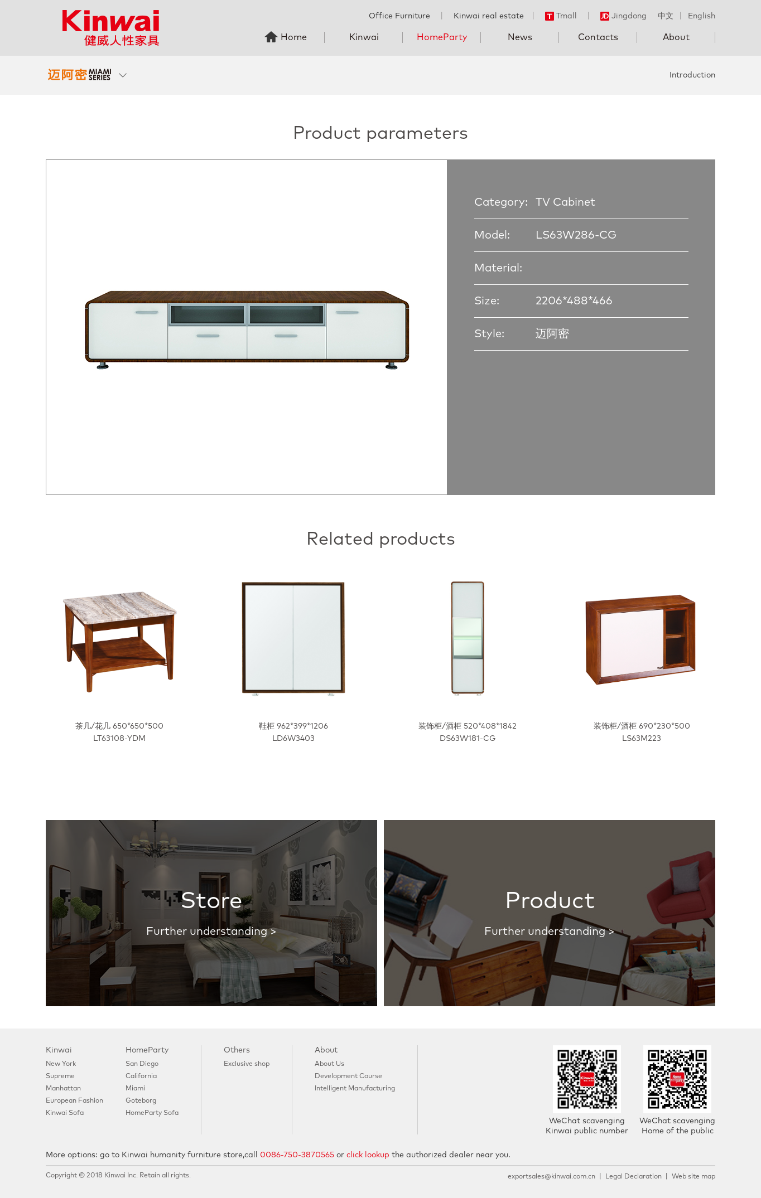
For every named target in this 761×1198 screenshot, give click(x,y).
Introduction (692, 75)
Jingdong (623, 16)
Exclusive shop (246, 1064)
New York (61, 1064)
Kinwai (364, 37)
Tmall (561, 16)
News (520, 37)
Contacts (598, 37)
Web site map (693, 1176)
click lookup (367, 1155)
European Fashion (74, 1101)
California (141, 1076)
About (676, 37)
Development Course (348, 1076)
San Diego (142, 1064)
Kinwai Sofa (65, 1113)
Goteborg (141, 1101)
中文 (665, 16)
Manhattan (63, 1088)
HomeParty (442, 37)
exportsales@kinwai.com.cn (551, 1176)
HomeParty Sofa (152, 1113)
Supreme (60, 1076)
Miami (135, 1088)
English (701, 16)
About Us (329, 1064)
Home (294, 37)
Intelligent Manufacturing (355, 1088)
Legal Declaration (633, 1176)
